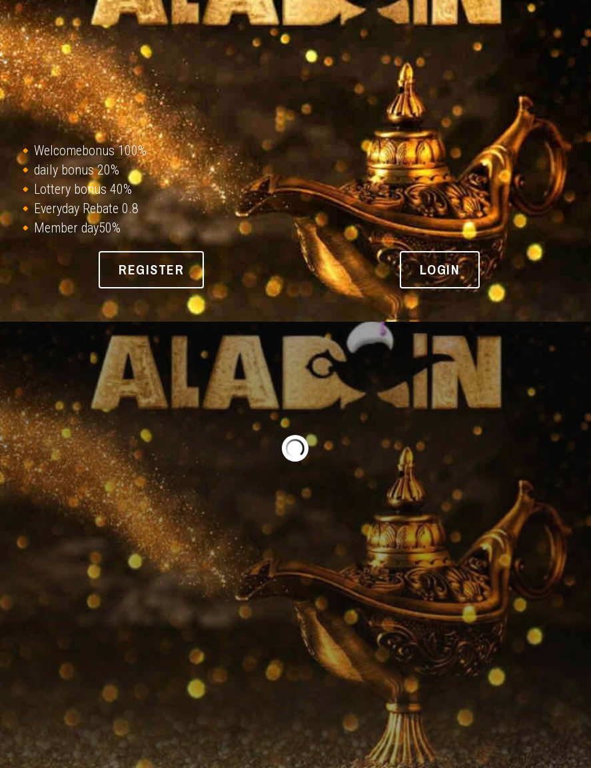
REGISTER (151, 269)
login (440, 269)
